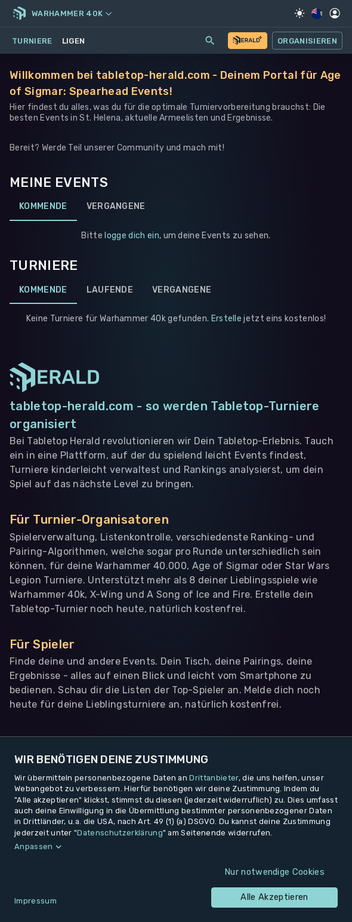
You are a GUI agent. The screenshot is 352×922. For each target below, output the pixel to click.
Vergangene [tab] (116, 206)
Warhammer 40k (72, 13)
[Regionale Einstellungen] (317, 13)
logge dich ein (131, 235)
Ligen (73, 40)
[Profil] (334, 13)
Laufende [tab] (110, 289)
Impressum (35, 900)
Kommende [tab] (43, 206)
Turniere (32, 40)
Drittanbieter (213, 777)
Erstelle (226, 319)
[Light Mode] (299, 13)
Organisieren (307, 40)
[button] (176, 846)
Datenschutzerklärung (119, 832)
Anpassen (33, 846)
